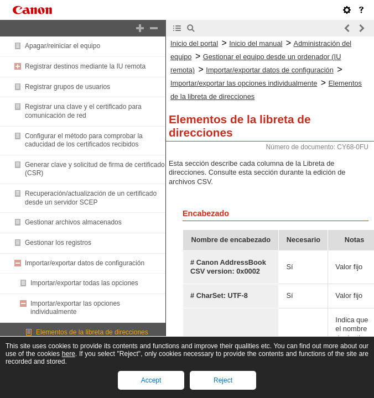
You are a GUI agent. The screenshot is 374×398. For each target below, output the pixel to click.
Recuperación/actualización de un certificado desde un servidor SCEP (91, 198)
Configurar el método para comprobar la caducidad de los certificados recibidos (84, 140)
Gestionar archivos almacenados (73, 222)
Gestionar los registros (58, 243)
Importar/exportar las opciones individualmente (75, 308)
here (68, 354)
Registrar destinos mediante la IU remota (85, 66)
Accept (151, 380)
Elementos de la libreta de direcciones (92, 332)
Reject (223, 380)
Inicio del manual (255, 43)
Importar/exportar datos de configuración (84, 263)
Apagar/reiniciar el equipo (62, 46)
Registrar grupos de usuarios (67, 87)
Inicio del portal (194, 43)
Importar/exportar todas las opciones (84, 283)
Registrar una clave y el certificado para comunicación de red (83, 111)
